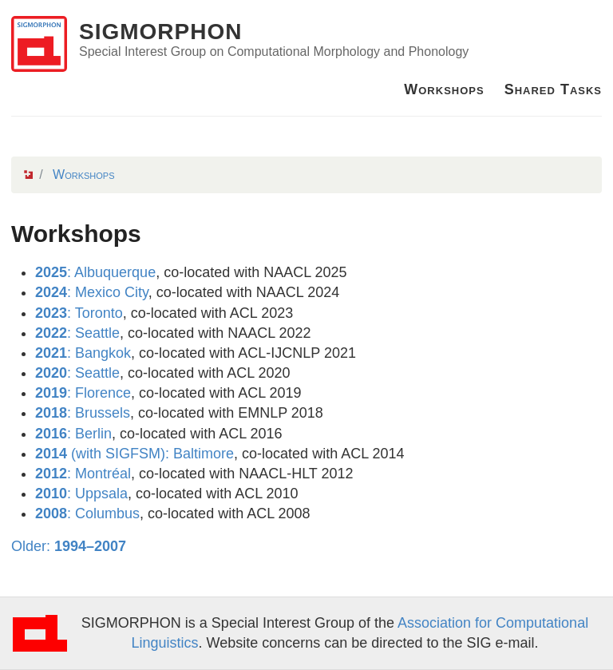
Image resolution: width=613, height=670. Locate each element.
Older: (68, 546)
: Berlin (73, 434)
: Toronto (79, 313)
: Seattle (77, 333)
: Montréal (83, 474)
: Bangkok (83, 353)
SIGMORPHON (160, 31)
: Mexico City (91, 292)
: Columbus (87, 513)
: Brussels (82, 413)
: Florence (83, 393)
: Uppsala (81, 494)
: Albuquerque (95, 272)
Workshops (444, 89)
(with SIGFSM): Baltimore (134, 454)
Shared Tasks (553, 89)
